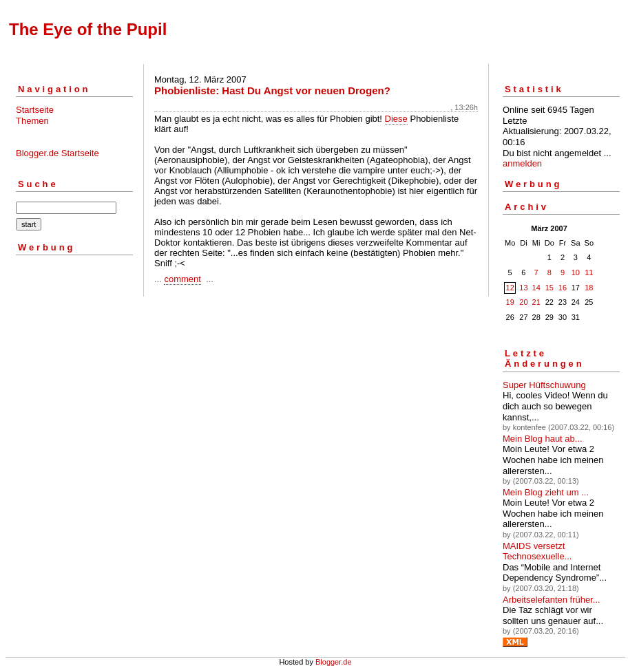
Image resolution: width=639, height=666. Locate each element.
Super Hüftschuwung (544, 385)
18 (589, 287)
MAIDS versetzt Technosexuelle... (537, 551)
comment (182, 279)
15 (549, 287)
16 (562, 287)
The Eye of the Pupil (88, 29)
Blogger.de (333, 662)
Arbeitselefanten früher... (551, 599)
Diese (396, 119)
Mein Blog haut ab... (543, 438)
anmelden (522, 163)
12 (510, 287)
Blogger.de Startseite (57, 153)
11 (589, 272)
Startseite (35, 110)
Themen (32, 121)
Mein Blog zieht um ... (546, 492)
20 (523, 302)
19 (510, 302)
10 (576, 272)
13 (523, 287)
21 (536, 302)
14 (536, 287)
